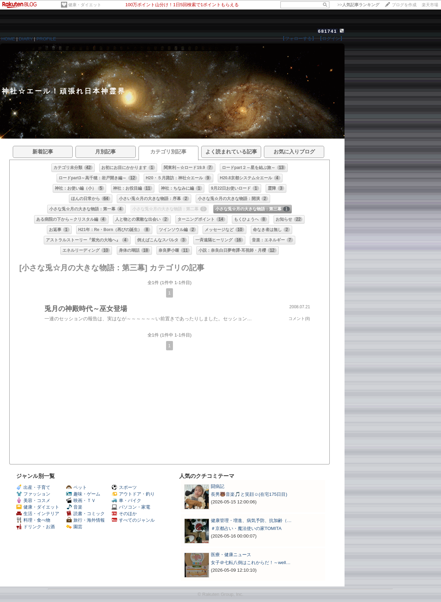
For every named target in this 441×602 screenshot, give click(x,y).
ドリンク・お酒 (35, 526)
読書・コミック (85, 513)
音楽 (74, 507)
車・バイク (126, 500)
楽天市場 (430, 4)
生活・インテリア (37, 513)
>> (358, 4)
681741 (327, 31)
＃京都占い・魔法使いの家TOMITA (246, 528)
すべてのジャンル (133, 520)
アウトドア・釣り (133, 493)
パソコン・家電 (131, 507)
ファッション (33, 493)
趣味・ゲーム (83, 493)
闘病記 (217, 486)
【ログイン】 (331, 38)
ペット (76, 487)
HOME (8, 38)
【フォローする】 (298, 38)
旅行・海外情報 (85, 520)
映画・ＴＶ (81, 500)
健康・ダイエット (84, 4)
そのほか (124, 513)
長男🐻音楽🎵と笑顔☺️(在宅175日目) (249, 494)
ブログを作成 (404, 4)
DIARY (26, 38)
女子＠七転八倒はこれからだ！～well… (250, 562)
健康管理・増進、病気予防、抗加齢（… (251, 520)
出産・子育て (33, 487)
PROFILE (46, 38)
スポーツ (124, 487)
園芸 (74, 526)
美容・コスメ (33, 500)
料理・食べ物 (33, 520)
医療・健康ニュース (231, 554)
